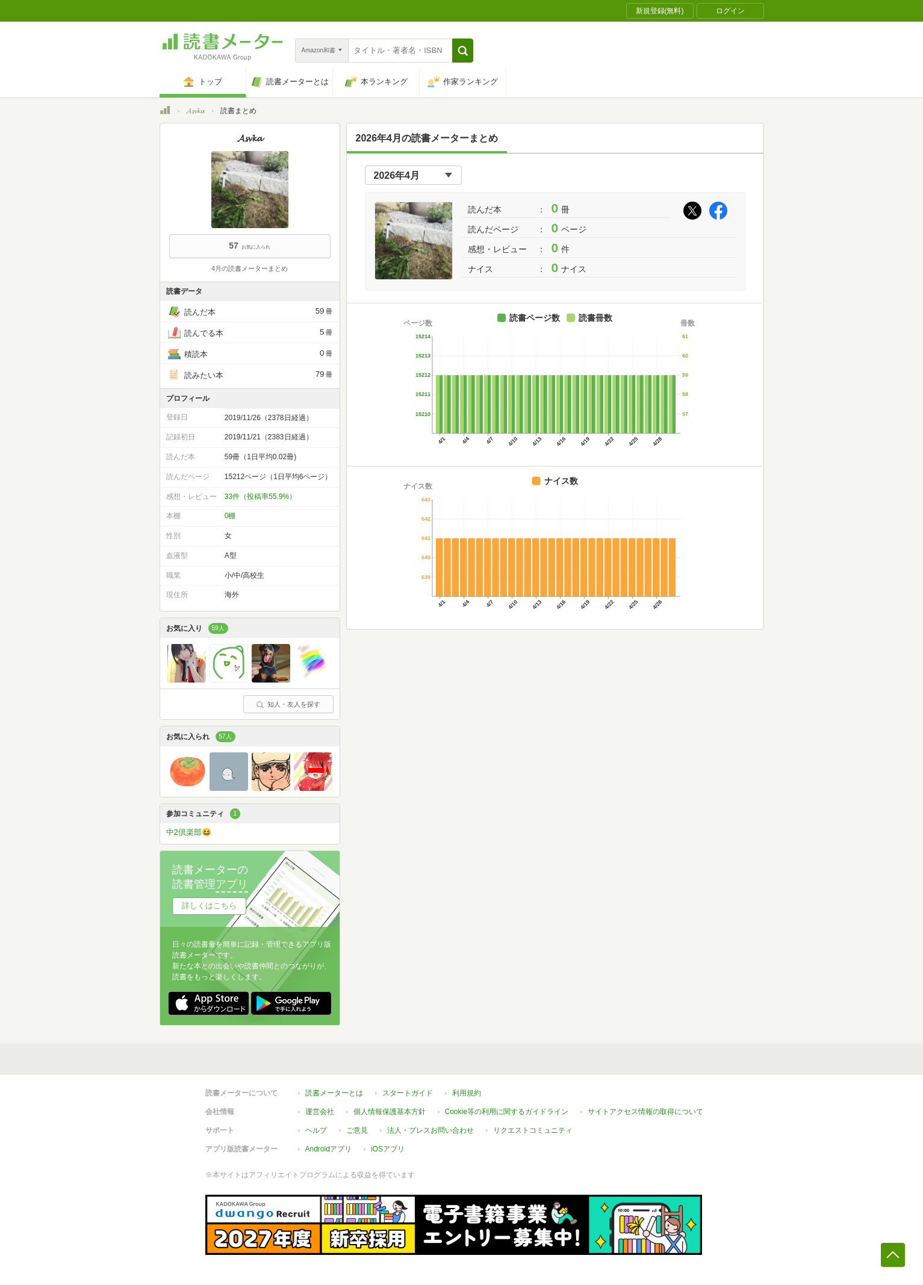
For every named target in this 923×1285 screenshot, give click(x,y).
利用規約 (466, 1093)
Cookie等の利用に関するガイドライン (506, 1111)
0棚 (230, 516)
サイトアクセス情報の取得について (645, 1111)
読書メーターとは (334, 1093)
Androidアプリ (328, 1149)
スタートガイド (407, 1093)
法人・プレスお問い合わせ (430, 1130)
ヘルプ (316, 1130)
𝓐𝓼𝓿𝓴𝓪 (195, 111)
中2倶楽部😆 (188, 832)
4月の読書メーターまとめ (249, 268)
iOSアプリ (388, 1149)
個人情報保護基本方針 (389, 1111)
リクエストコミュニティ (533, 1130)
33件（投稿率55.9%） (260, 496)
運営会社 (319, 1111)
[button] (462, 51)
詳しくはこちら (209, 905)
